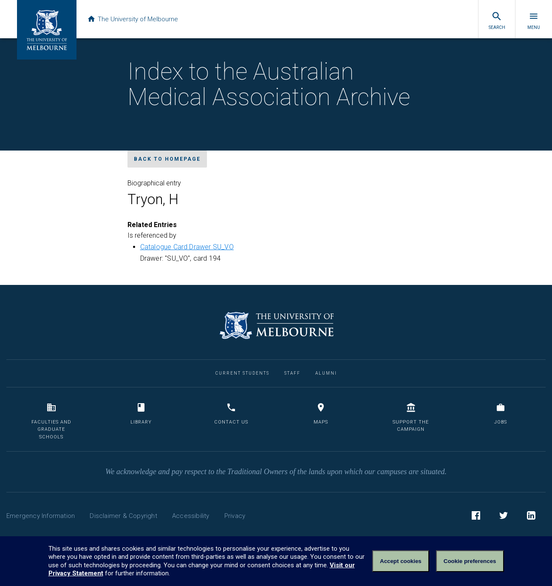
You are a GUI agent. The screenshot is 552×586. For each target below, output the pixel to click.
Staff (292, 373)
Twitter (503, 516)
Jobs (500, 413)
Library (141, 413)
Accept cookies (401, 561)
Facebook (476, 516)
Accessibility (190, 516)
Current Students (242, 373)
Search (497, 20)
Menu (533, 20)
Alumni (326, 373)
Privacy (234, 516)
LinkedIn (531, 516)
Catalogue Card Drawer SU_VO (187, 247)
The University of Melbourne (132, 19)
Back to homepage (167, 159)
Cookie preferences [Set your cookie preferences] (470, 561)
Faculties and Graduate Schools (51, 421)
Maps (321, 413)
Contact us (231, 413)
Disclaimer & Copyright (123, 516)
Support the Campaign (411, 417)
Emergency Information (40, 516)
